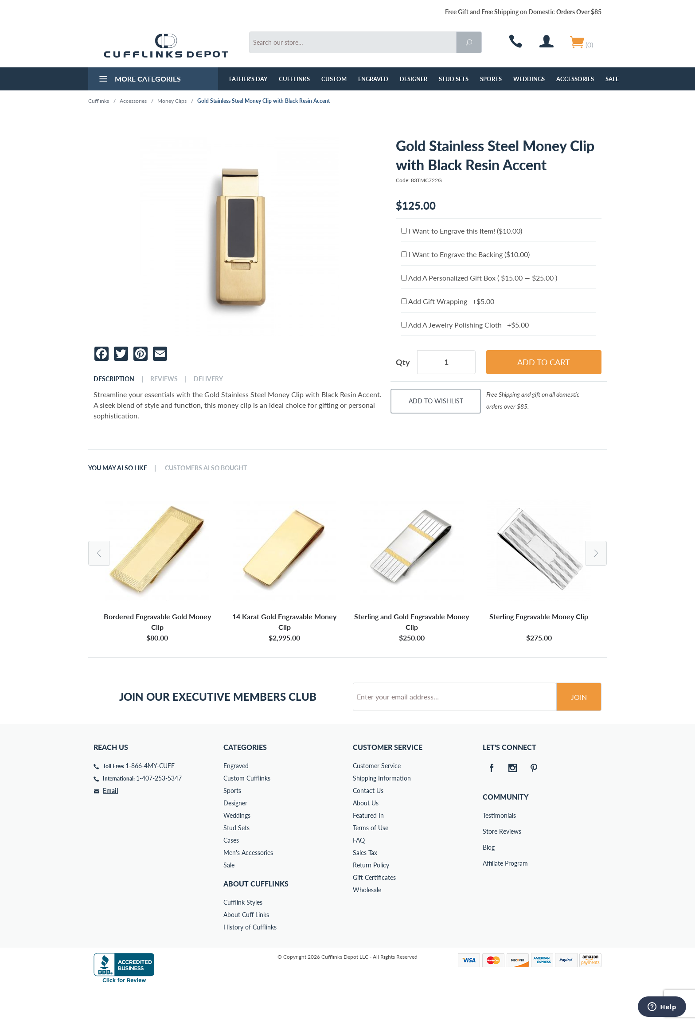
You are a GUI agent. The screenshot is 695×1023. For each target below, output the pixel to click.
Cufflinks (294, 78)
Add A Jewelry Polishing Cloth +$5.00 (465, 324)
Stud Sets (454, 78)
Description (114, 379)
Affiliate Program (489, 897)
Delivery (208, 379)
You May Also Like (117, 468)
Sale (612, 78)
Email (110, 824)
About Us (366, 836)
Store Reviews (489, 865)
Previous (98, 553)
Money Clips (172, 101)
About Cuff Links (246, 948)
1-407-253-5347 (159, 812)
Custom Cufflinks (246, 812)
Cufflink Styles (242, 936)
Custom (334, 78)
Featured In (368, 849)
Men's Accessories (248, 886)
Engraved (373, 78)
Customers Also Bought (206, 468)
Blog (489, 881)
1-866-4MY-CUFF (150, 799)
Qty (403, 362)
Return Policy (371, 898)
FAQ (359, 874)
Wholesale (367, 923)
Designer (413, 78)
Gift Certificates (374, 911)
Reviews (164, 379)
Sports (491, 78)
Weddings (529, 78)
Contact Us (368, 824)
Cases (231, 874)
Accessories (575, 78)
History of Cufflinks (250, 960)
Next (596, 553)
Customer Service (377, 799)
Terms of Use (370, 861)
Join (579, 730)
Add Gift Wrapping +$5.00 (447, 301)
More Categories (139, 79)
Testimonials (489, 849)
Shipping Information (382, 812)
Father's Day (248, 78)
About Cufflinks (256, 917)
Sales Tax (365, 886)
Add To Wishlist (436, 401)
